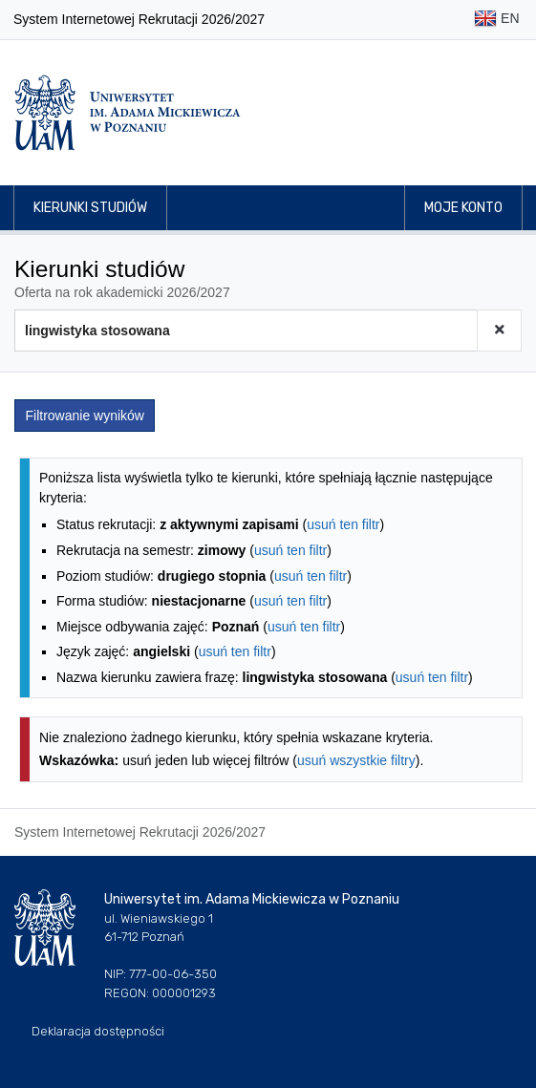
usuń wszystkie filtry (356, 760)
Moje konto (463, 208)
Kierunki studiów (90, 208)
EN (496, 19)
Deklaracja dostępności (98, 1031)
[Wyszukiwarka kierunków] (246, 330)
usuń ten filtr (343, 524)
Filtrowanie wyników (85, 415)
